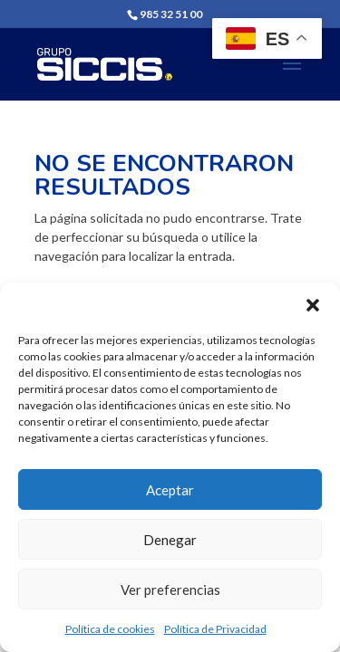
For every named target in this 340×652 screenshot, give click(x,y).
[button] (313, 305)
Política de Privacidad (215, 629)
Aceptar (170, 490)
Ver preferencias (170, 589)
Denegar (170, 540)
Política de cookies (110, 629)
